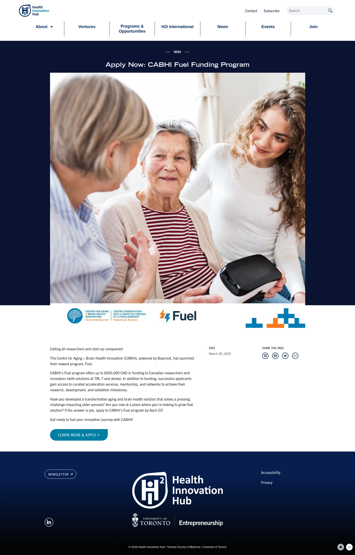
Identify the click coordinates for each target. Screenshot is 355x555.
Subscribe (271, 10)
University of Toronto (214, 546)
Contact (251, 10)
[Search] (310, 10)
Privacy (266, 482)
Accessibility (270, 472)
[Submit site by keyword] (330, 10)
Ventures (87, 26)
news (177, 52)
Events (268, 26)
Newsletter (60, 474)
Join (313, 26)
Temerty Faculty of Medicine (183, 546)
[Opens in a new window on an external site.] (49, 521)
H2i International (177, 26)
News (223, 26)
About (42, 26)
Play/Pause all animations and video (349, 547)
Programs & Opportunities (132, 29)
